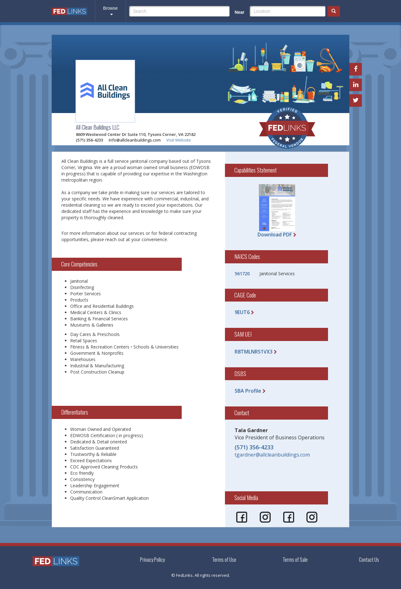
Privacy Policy (152, 559)
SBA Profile (248, 390)
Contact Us (369, 559)
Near (239, 12)
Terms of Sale (295, 559)
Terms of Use (224, 559)
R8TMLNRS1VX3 (254, 351)
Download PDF (275, 234)
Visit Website (178, 140)
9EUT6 (242, 312)
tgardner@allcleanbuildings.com (272, 454)
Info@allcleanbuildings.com (135, 140)
